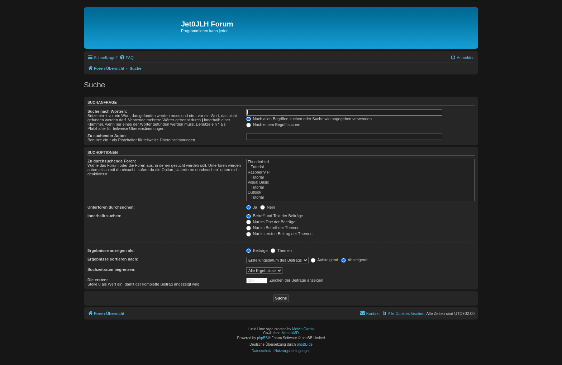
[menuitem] (126, 57)
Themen (281, 250)
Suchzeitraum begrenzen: (111, 269)
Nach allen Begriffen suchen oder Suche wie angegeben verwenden (309, 119)
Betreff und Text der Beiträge (274, 216)
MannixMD (290, 333)
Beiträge (257, 250)
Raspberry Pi (360, 172)
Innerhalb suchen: (104, 216)
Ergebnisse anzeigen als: (110, 250)
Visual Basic (360, 182)
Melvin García (303, 329)
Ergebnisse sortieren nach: (112, 259)
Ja (251, 207)
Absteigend (354, 260)
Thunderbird (360, 162)
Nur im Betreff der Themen (273, 227)
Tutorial (360, 167)
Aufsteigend (324, 260)
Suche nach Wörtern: (107, 111)
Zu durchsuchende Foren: (111, 161)
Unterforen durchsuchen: (111, 207)
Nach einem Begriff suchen (273, 124)
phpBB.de (305, 344)
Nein (267, 207)
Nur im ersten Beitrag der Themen (279, 234)
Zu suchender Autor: (106, 135)
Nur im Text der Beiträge (270, 222)
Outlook (360, 192)
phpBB (262, 338)
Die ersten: (97, 280)
